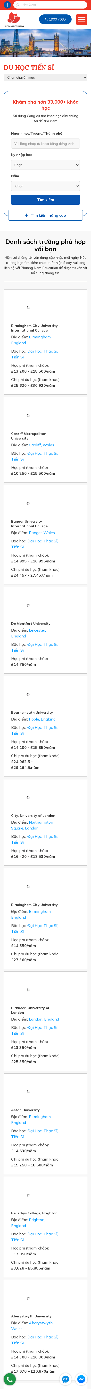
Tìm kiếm (45, 199)
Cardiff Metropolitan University (51, 375)
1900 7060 (57, 19)
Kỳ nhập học (21, 154)
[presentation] (48, 1250)
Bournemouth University (55, 560)
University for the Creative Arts (56, 1057)
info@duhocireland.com (48, 1367)
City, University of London (56, 633)
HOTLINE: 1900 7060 (45, 1282)
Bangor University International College (52, 432)
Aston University (48, 836)
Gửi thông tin (45, 1269)
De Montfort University (53, 502)
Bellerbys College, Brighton (57, 909)
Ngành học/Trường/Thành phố (36, 133)
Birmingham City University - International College (58, 297)
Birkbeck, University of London (53, 767)
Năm (15, 176)
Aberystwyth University (54, 982)
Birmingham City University (57, 692)
